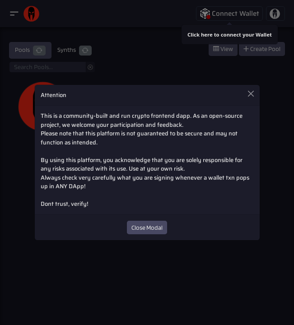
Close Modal (147, 227)
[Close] (251, 93)
